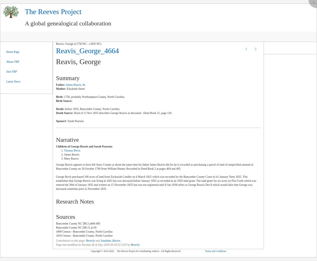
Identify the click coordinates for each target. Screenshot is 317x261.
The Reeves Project (53, 12)
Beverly (90, 240)
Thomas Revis (72, 150)
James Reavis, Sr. (76, 84)
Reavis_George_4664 (87, 51)
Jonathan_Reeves (110, 240)
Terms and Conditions (215, 251)
